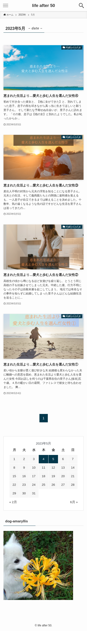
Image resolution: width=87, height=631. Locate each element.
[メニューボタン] (5, 5)
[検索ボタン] (81, 5)
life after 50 (43, 5)
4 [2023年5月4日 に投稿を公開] (44, 459)
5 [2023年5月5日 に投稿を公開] (53, 459)
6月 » (74, 502)
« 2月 (13, 502)
